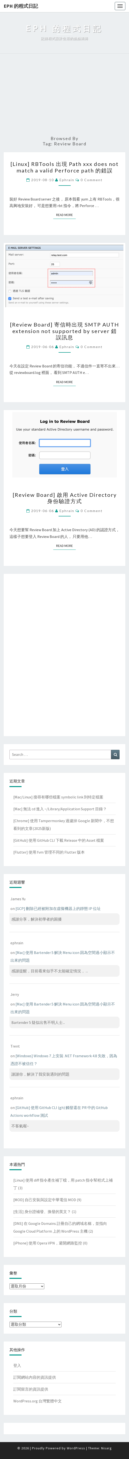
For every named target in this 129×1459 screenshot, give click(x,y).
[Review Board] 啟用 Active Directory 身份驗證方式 (65, 497)
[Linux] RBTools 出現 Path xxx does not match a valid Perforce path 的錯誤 (64, 167)
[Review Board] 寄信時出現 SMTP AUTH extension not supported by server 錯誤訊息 (64, 331)
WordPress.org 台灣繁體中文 (37, 1401)
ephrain (67, 180)
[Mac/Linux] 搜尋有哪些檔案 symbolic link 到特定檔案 (58, 797)
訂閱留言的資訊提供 (30, 1389)
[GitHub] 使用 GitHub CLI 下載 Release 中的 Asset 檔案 (58, 840)
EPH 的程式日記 (21, 6)
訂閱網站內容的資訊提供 (34, 1377)
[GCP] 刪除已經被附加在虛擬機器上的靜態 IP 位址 (58, 908)
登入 (17, 1365)
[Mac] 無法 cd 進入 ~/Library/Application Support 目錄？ (60, 808)
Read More (66, 214)
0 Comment (92, 180)
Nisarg (106, 1448)
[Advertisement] (64, 95)
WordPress (76, 1448)
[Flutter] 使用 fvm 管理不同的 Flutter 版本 (49, 852)
